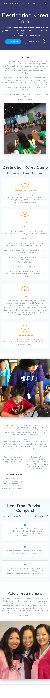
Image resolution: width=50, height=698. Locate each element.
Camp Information (34, 41)
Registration (13, 41)
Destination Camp (18, 3)
